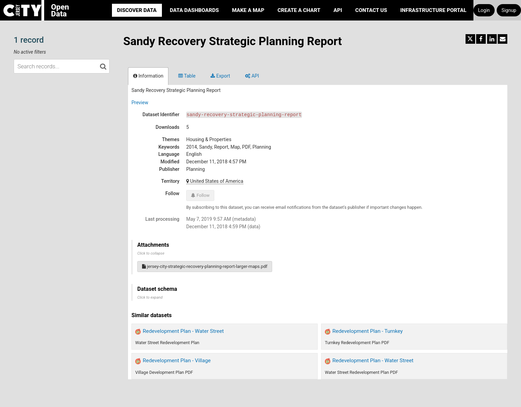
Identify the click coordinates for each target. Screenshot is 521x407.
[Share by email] (502, 39)
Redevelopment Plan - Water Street (183, 331)
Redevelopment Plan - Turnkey (367, 331)
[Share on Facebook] (481, 39)
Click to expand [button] (150, 297)
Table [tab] (186, 76)
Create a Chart (299, 10)
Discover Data (137, 10)
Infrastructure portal (433, 10)
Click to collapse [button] (150, 253)
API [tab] (252, 76)
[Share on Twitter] (470, 39)
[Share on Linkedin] (492, 39)
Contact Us (371, 10)
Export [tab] (220, 76)
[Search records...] (62, 66)
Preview (139, 102)
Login (484, 10)
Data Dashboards (194, 10)
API (337, 10)
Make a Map (248, 10)
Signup (508, 10)
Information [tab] (148, 76)
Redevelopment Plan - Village (177, 360)
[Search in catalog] (103, 66)
